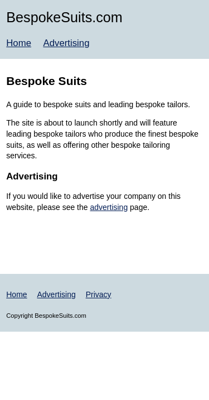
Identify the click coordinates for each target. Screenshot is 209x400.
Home (18, 43)
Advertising (66, 43)
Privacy (98, 294)
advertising (109, 207)
